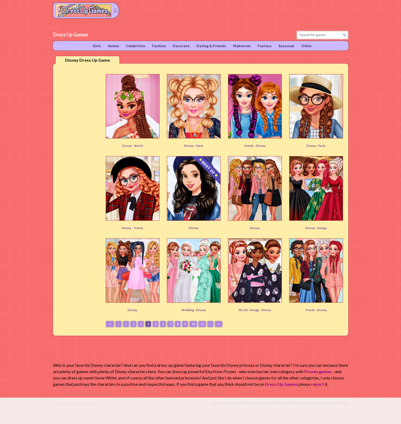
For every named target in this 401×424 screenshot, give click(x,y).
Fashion (159, 46)
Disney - (128, 145)
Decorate (181, 46)
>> (218, 324)
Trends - (250, 145)
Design (322, 228)
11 (202, 324)
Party (199, 145)
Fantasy (265, 46)
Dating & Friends (211, 46)
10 (193, 324)
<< (110, 324)
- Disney (265, 310)
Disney (261, 145)
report (317, 384)
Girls (97, 46)
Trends (138, 228)
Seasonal (286, 46)
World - (244, 310)
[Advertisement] (78, 150)
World (138, 145)
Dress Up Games (281, 384)
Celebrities (135, 46)
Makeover (242, 46)
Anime (113, 46)
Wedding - (188, 310)
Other (306, 46)
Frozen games (318, 371)
